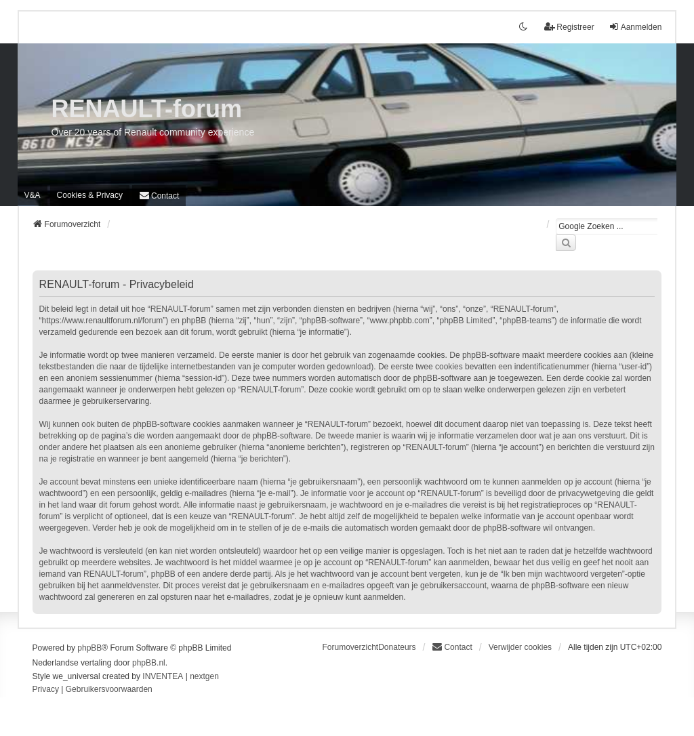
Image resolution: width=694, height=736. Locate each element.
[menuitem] (89, 195)
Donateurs (396, 647)
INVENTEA (162, 676)
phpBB (89, 648)
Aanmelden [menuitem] (635, 27)
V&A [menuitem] (32, 195)
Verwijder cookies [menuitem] (520, 647)
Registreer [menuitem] (569, 27)
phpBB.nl (148, 663)
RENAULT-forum (147, 109)
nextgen (204, 676)
